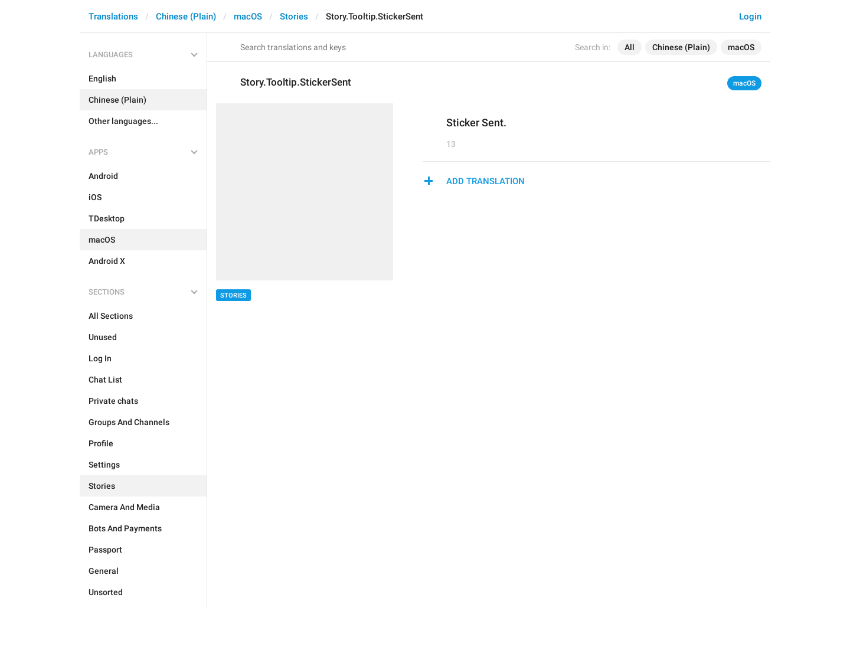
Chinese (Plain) (186, 16)
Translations (113, 16)
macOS (248, 16)
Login (750, 16)
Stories (294, 16)
